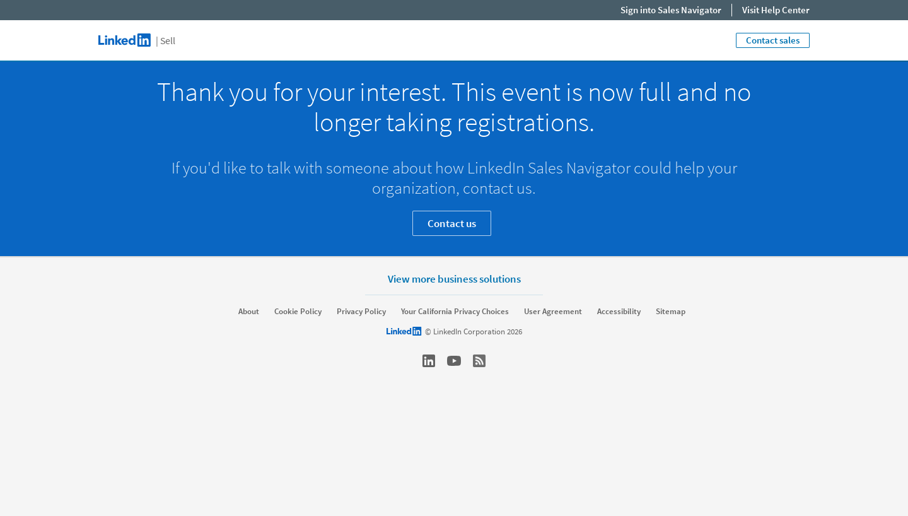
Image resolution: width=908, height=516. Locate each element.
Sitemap (670, 312)
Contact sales (773, 40)
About (248, 312)
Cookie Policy (298, 312)
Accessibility (619, 312)
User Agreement (553, 312)
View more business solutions (454, 278)
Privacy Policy (361, 312)
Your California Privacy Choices (455, 312)
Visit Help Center (776, 10)
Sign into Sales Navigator (670, 10)
